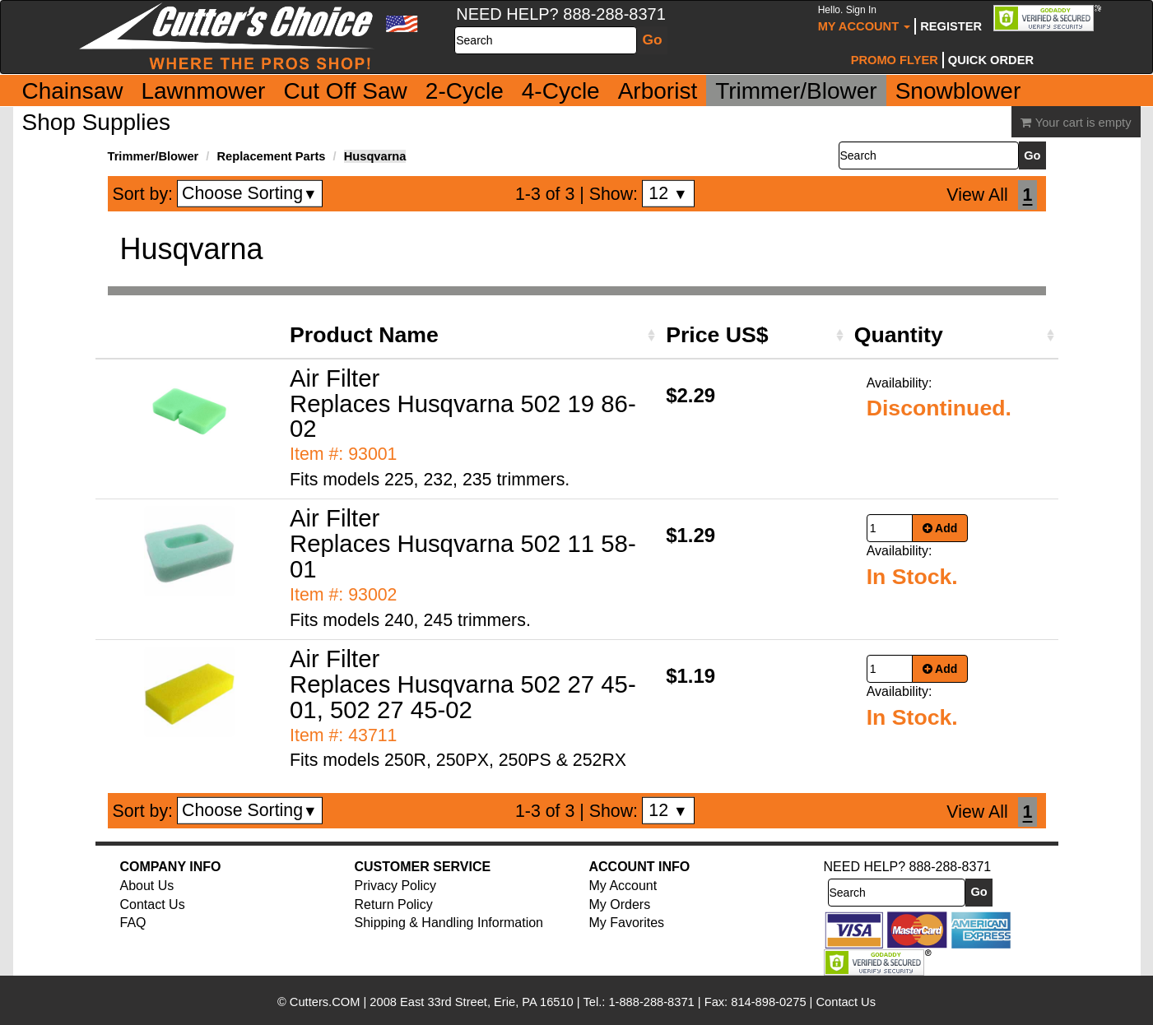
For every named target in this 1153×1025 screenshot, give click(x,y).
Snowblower (958, 91)
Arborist (657, 91)
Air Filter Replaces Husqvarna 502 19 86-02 (463, 403)
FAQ (133, 923)
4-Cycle (561, 91)
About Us (147, 886)
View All (976, 195)
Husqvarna (375, 156)
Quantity (898, 334)
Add (940, 528)
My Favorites (627, 923)
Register (951, 26)
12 (668, 193)
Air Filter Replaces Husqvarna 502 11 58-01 (463, 543)
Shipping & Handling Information (449, 923)
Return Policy (394, 904)
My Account (864, 18)
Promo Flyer (894, 60)
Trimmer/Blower (796, 91)
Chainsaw (72, 91)
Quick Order (991, 60)
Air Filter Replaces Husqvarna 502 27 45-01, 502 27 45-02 (463, 684)
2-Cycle (464, 91)
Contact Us (152, 904)
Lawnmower (203, 91)
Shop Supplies (96, 122)
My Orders (620, 904)
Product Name (364, 334)
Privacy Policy (396, 886)
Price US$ (717, 334)
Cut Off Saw (345, 91)
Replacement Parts (271, 156)
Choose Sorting (250, 193)
